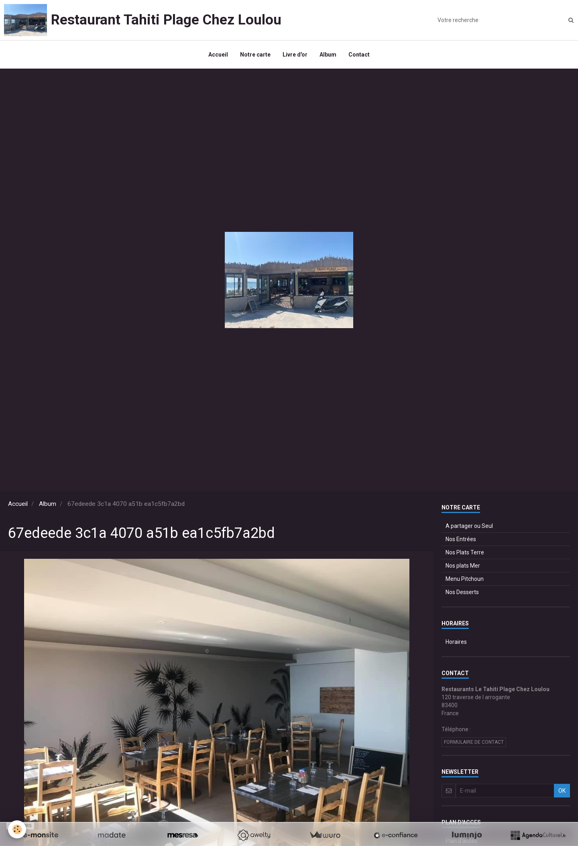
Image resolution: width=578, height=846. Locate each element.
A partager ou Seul (469, 526)
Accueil (218, 54)
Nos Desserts (462, 592)
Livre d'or (295, 54)
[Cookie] (17, 829)
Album (328, 54)
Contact (359, 54)
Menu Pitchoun (465, 579)
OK (562, 790)
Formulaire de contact (474, 742)
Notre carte (255, 54)
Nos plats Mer (463, 565)
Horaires (456, 642)
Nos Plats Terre (465, 552)
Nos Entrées (461, 539)
